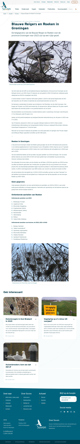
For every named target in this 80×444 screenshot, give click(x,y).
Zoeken (68, 6)
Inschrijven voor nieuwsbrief (66, 399)
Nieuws (17, 13)
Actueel (11, 13)
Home (4, 13)
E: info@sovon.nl (8, 431)
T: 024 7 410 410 (8, 433)
